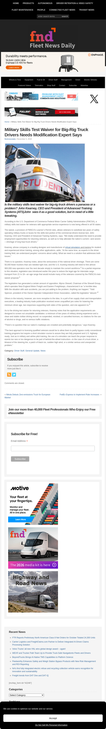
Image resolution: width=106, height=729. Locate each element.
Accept (53, 718)
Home (6, 122)
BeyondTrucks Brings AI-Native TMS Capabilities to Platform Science (42, 657)
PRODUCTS (28, 3)
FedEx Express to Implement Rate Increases (80, 394)
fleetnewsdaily (10, 139)
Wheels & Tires (15, 80)
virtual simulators (72, 247)
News (43, 351)
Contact (62, 85)
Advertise (84, 85)
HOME (16, 3)
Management (66, 80)
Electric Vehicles (90, 80)
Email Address (19, 441)
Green (77, 80)
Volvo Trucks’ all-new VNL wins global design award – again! (39, 649)
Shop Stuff (51, 85)
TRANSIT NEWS (86, 10)
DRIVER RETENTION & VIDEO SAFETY (74, 3)
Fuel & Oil (41, 80)
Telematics (39, 85)
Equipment (29, 80)
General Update (32, 351)
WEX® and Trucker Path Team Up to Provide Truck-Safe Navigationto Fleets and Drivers (51, 653)
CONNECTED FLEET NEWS (62, 10)
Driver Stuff (53, 80)
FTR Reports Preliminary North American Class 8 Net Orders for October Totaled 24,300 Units (53, 638)
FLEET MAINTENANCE (22, 10)
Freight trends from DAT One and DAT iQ (30, 675)
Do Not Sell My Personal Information (51, 725)
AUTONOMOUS (45, 3)
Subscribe (73, 85)
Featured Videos (24, 85)
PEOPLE (41, 10)
